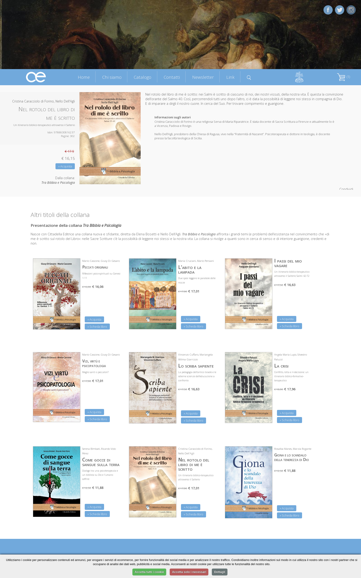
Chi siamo (112, 77)
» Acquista (65, 166)
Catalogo (142, 77)
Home (84, 77)
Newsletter (203, 77)
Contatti (172, 77)
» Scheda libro (97, 326)
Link (230, 77)
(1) (343, 77)
